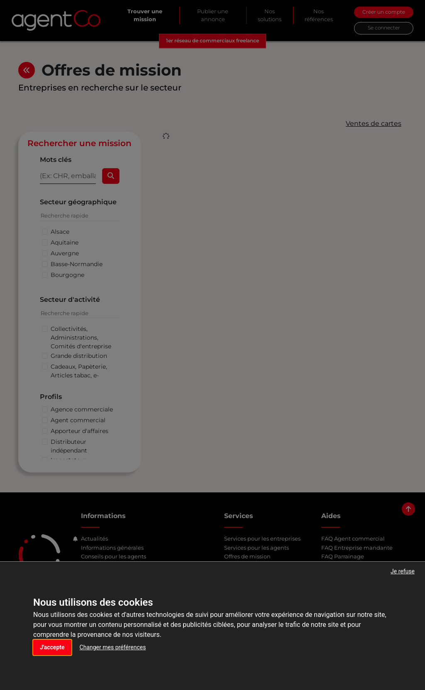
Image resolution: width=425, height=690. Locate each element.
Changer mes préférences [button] (113, 647)
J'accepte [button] (52, 647)
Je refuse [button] (403, 571)
